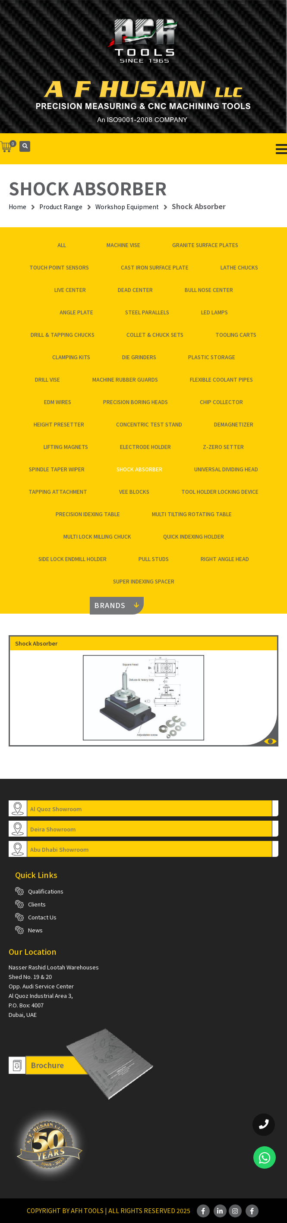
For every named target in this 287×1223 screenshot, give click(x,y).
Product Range (60, 206)
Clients (37, 904)
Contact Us (42, 917)
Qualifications (45, 891)
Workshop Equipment (127, 206)
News (35, 930)
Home (17, 206)
